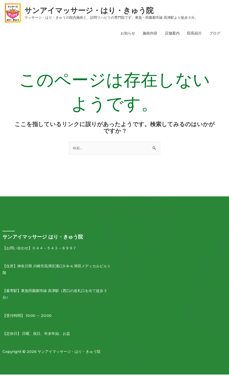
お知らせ (127, 35)
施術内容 (150, 35)
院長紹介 (194, 35)
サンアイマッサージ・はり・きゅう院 (101, 11)
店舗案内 (172, 35)
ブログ (214, 35)
